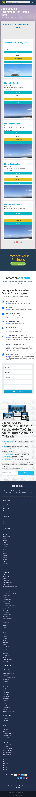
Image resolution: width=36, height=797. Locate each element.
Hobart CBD (6, 686)
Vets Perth (5, 718)
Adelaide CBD (6, 679)
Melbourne (5, 629)
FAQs (4, 510)
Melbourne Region (7, 582)
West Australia (6, 588)
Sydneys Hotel (6, 758)
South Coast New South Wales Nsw (11, 593)
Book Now (18, 58)
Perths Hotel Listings (18, 795)
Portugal (5, 557)
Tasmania (5, 597)
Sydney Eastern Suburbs (8, 673)
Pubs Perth (5, 720)
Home (3, 17)
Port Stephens (6, 603)
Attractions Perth (7, 744)
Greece (5, 553)
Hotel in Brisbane (7, 756)
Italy (4, 538)
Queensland (6, 580)
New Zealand (6, 536)
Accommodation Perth (8, 752)
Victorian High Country (8, 607)
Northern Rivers (6, 590)
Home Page (6, 503)
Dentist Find (6, 737)
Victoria (5, 578)
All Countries (6, 531)
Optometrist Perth (7, 724)
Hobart (4, 657)
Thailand (5, 565)
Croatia (5, 546)
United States (6, 534)
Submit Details (18, 391)
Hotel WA (5, 767)
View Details (18, 62)
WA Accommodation (8, 750)
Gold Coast (5, 632)
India (4, 551)
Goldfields (5, 616)
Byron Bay (5, 648)
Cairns (4, 644)
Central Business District (9, 677)
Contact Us (6, 516)
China (30, 785)
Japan (4, 561)
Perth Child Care (7, 739)
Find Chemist (6, 725)
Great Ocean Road (7, 618)
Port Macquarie (6, 655)
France (5, 540)
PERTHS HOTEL (18, 486)
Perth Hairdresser (7, 733)
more (20, 242)
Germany (5, 544)
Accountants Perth (7, 748)
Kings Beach (6, 694)
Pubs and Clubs (6, 722)
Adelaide (5, 636)
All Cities (5, 625)
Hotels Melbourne (7, 759)
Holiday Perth (6, 731)
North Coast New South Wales (10, 586)
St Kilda (4, 690)
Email (18, 52)
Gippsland (5, 610)
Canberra (5, 638)
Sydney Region (6, 584)
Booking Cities (10, 17)
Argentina (5, 567)
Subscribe (5, 521)
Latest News (6, 508)
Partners (5, 506)
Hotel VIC (5, 765)
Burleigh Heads (6, 703)
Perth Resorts (6, 741)
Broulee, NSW (18, 17)
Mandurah (5, 653)
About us (5, 518)
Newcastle (5, 642)
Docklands (5, 702)
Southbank (5, 675)
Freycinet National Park (8, 711)
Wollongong (6, 646)
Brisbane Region (7, 599)
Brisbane (5, 634)
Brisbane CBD (6, 685)
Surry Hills (5, 709)
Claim (18, 55)
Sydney (4, 627)
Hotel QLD (5, 769)
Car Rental (5, 729)
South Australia (6, 591)
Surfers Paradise (7, 671)
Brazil (4, 549)
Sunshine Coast (6, 595)
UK (11, 785)
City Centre (5, 700)
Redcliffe (5, 649)
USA (15, 785)
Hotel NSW (5, 763)
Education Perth (7, 735)
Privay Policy (6, 523)
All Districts (5, 668)
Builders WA (6, 742)
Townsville (5, 651)
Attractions (5, 746)
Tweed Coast (6, 612)
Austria (5, 559)
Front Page (6, 520)
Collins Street (6, 692)
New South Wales (7, 576)
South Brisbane (6, 696)
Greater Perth (6, 601)
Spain (4, 542)
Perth (4, 631)
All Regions (5, 574)
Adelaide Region (7, 614)
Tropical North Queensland (9, 605)
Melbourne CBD (6, 669)
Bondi (4, 688)
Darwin (4, 640)
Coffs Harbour (6, 661)
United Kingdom (7, 548)
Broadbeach (6, 681)
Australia (5, 532)
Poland (5, 555)
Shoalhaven (5, 608)
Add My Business (18, 264)
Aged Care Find (6, 727)
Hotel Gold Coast (7, 754)
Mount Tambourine (7, 659)
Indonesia (5, 563)
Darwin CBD (6, 683)
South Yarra (5, 705)
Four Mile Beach (6, 707)
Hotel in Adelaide (7, 761)
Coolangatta (6, 698)
